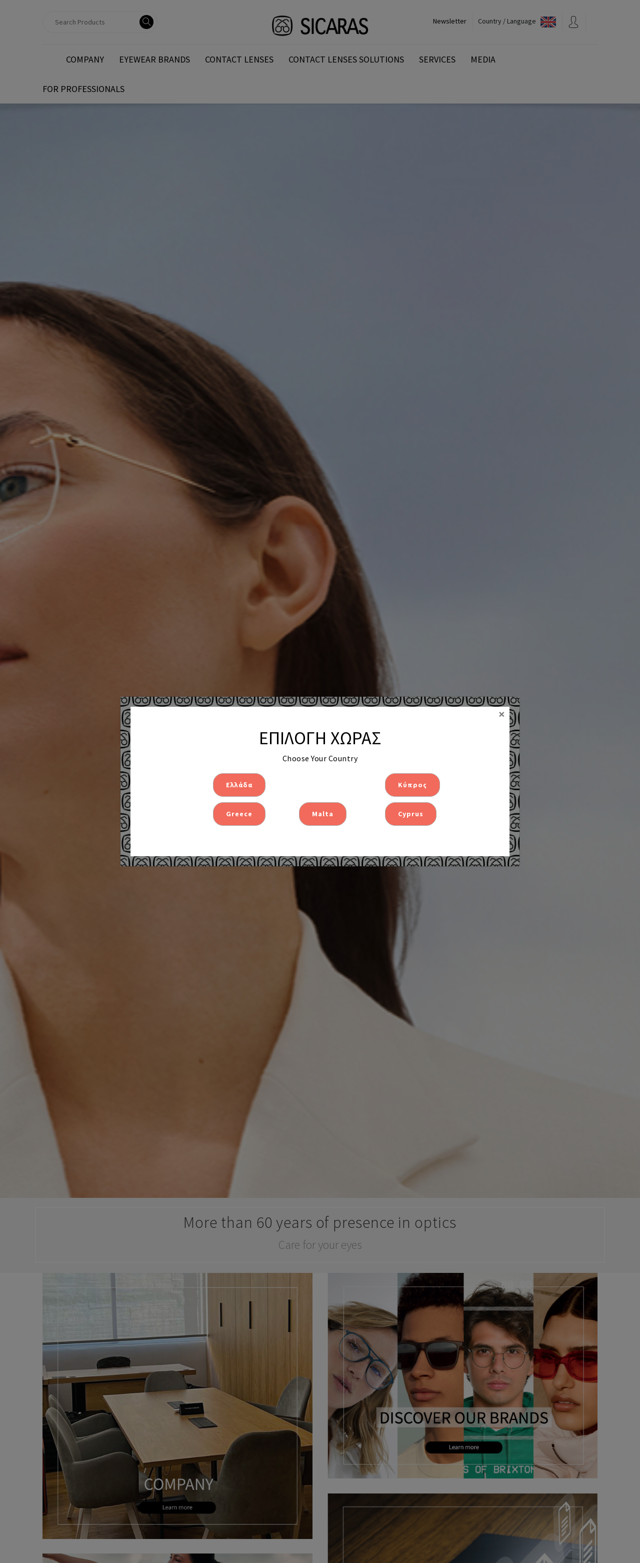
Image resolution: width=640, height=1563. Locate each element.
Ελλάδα (239, 784)
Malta (323, 813)
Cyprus (411, 813)
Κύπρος (412, 784)
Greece (239, 813)
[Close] (501, 714)
